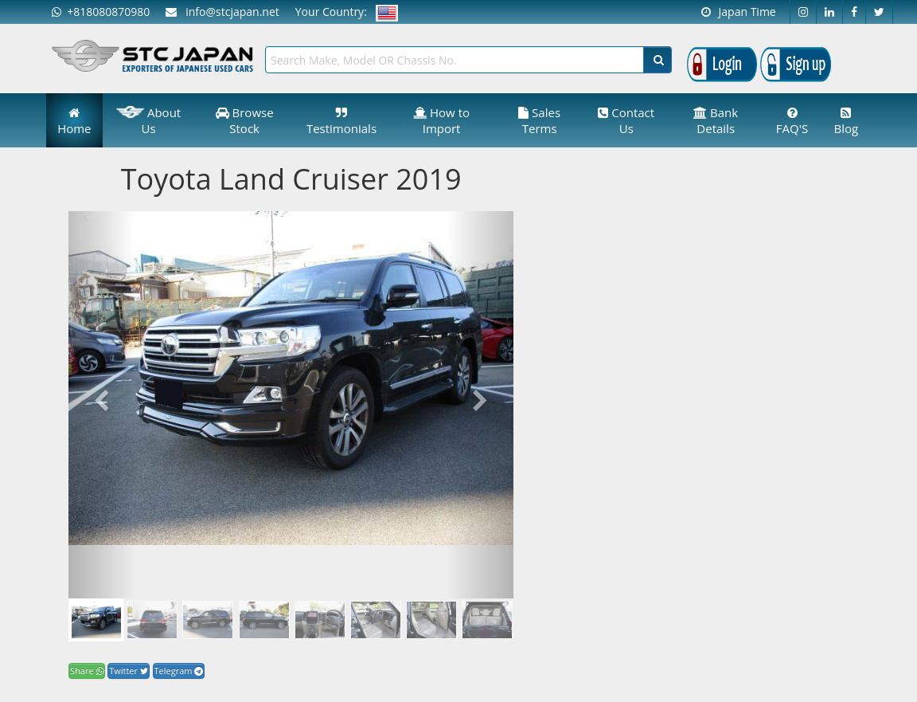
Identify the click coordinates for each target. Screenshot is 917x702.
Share (86, 671)
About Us (148, 120)
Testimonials (341, 121)
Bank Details (715, 120)
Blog (845, 121)
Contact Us (626, 120)
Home (74, 121)
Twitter (128, 671)
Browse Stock (245, 120)
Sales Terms (539, 120)
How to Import (441, 120)
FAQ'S (792, 121)
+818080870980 (101, 11)
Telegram (179, 671)
